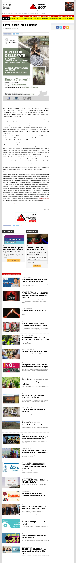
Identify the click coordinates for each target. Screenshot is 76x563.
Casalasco (18, 16)
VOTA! (37, 265)
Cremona (11, 16)
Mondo (54, 16)
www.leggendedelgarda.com (43, 198)
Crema (24, 16)
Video (65, 16)
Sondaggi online (32, 231)
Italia (44, 16)
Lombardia (38, 16)
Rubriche (60, 16)
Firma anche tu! (13, 260)
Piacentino (31, 16)
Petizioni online (8, 231)
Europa (49, 16)
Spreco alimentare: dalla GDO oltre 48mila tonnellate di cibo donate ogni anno (54, 18)
